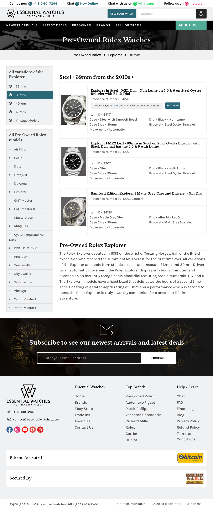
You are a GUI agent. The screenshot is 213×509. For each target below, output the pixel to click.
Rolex (130, 427)
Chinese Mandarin (131, 504)
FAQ (180, 402)
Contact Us (84, 427)
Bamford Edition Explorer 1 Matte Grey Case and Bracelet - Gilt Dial (146, 193)
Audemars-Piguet (140, 402)
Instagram (195, 3)
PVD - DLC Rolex (23, 248)
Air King (17, 149)
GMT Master (20, 200)
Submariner (20, 282)
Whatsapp (143, 3)
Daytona (18, 183)
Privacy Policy (188, 421)
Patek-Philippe (138, 409)
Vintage (17, 291)
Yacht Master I (22, 299)
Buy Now (173, 105)
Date (15, 166)
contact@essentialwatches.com (33, 419)
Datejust (18, 175)
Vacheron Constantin (143, 415)
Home (80, 396)
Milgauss (18, 226)
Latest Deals (55, 25)
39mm (17, 94)
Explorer (17, 192)
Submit (201, 13)
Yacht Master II (23, 308)
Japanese (194, 504)
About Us (191, 24)
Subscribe (158, 358)
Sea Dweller (20, 265)
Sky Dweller (20, 274)
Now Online (86, 3)
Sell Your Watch (121, 13)
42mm (17, 112)
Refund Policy (188, 427)
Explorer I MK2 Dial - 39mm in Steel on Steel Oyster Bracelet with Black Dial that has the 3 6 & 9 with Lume (145, 144)
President (18, 257)
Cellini (16, 158)
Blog (180, 415)
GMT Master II (22, 209)
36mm (17, 86)
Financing (185, 409)
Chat (181, 396)
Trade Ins (82, 415)
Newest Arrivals (22, 25)
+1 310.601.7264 (42, 3)
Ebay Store (84, 409)
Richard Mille (137, 421)
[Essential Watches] (35, 13)
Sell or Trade (128, 25)
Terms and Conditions (186, 436)
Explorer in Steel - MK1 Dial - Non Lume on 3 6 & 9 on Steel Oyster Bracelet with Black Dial (146, 92)
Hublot (131, 440)
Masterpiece (21, 217)
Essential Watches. (53, 504)
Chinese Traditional (166, 504)
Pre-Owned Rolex (140, 396)
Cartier (131, 433)
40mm (17, 103)
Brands (103, 25)
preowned (81, 25)
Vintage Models (24, 120)
